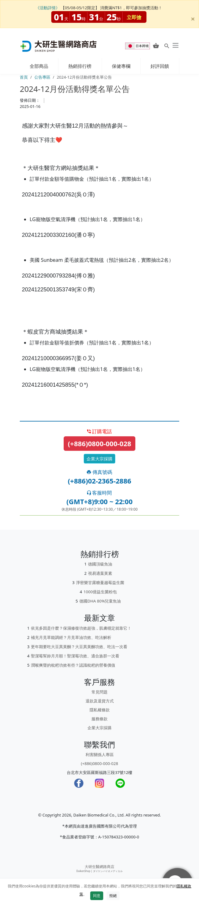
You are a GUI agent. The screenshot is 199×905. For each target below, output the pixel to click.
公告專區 (42, 77)
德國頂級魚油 (100, 564)
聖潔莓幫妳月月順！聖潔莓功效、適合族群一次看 (75, 656)
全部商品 (39, 66)
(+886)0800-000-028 (99, 443)
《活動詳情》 (48, 7)
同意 (96, 895)
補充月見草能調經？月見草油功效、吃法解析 (71, 637)
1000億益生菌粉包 (100, 591)
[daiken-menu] (175, 45)
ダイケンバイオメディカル (108, 871)
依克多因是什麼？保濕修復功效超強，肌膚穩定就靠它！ (81, 628)
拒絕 (113, 895)
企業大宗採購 (99, 459)
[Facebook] (78, 783)
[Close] (193, 14)
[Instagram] (99, 783)
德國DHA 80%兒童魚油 (100, 601)
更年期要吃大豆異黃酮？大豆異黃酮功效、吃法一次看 (79, 646)
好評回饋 (159, 66)
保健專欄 (121, 66)
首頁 (24, 77)
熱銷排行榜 (79, 66)
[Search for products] (166, 45)
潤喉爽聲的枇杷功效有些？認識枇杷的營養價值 (73, 665)
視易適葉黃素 (100, 573)
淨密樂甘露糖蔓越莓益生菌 (100, 582)
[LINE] (120, 783)
